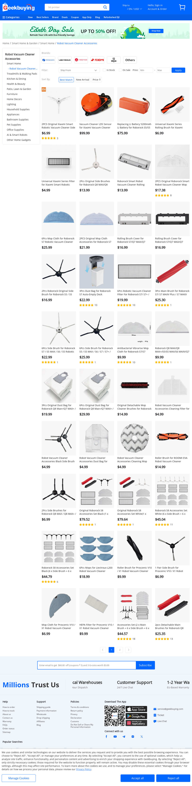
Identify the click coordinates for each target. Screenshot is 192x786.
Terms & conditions (80, 707)
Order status (8, 728)
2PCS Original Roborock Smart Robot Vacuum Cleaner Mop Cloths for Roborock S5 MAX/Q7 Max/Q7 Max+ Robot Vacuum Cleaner (172, 183)
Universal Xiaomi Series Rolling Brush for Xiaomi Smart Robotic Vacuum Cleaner (169, 125)
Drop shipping (43, 718)
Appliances (13, 114)
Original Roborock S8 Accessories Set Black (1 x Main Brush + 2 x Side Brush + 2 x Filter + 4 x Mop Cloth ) (96, 512)
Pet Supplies (14, 124)
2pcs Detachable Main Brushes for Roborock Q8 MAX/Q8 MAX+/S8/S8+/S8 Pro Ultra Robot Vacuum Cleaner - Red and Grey (172, 626)
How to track (8, 711)
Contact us (8, 718)
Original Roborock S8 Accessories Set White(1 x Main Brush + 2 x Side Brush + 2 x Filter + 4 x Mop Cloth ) (134, 512)
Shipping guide (44, 707)
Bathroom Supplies (18, 119)
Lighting (11, 104)
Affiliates (41, 721)
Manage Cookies (18, 778)
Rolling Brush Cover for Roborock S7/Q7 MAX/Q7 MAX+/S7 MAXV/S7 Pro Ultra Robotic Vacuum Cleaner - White (133, 240)
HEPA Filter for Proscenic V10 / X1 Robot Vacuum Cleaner (96, 626)
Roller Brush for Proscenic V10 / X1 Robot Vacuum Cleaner (134, 569)
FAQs (5, 725)
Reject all (173, 778)
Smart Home (47, 43)
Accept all (137, 778)
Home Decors (14, 99)
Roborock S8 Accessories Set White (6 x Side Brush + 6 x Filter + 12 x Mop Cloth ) (171, 512)
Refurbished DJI (112, 17)
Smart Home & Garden (25, 43)
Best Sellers (43, 17)
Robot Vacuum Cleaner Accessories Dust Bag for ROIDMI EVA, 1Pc (93, 459)
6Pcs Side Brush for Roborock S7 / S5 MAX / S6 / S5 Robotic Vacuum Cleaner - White (58, 350)
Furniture (12, 94)
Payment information (46, 711)
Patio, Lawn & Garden (19, 89)
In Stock (109, 70)
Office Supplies (15, 129)
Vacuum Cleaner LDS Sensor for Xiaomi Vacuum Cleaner (95, 125)
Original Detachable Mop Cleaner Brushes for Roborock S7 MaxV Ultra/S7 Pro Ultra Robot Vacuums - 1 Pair (134, 407)
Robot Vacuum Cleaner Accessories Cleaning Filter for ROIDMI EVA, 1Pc (172, 407)
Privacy (74, 714)
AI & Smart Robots (17, 134)
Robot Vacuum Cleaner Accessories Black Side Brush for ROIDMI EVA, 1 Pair (58, 459)
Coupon (75, 17)
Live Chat (160, 721)
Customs (75, 721)
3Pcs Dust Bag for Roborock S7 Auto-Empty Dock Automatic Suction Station (95, 292)
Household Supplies (18, 109)
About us (7, 714)
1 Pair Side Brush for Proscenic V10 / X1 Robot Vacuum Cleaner (169, 569)
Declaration (76, 718)
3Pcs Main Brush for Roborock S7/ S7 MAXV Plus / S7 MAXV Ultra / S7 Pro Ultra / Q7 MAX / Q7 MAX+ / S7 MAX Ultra (172, 292)
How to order (9, 707)
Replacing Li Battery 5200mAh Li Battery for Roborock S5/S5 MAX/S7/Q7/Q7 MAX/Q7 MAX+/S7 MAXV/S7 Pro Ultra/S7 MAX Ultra (134, 125)
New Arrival (82, 79)
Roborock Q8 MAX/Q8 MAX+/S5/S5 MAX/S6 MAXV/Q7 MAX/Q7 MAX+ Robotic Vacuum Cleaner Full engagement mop (172, 350)
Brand (55, 17)
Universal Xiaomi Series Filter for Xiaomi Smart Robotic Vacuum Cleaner (58, 183)
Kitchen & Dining (16, 78)
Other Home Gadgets (19, 140)
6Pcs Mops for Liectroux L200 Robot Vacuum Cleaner (95, 569)
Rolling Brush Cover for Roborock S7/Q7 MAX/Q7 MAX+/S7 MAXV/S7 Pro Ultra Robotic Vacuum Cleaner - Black (171, 240)
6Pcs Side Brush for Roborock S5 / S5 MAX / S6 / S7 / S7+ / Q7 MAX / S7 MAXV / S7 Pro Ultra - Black (96, 350)
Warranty (7, 721)
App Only (86, 17)
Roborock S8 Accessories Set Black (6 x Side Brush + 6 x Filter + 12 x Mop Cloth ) (58, 569)
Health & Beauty (16, 83)
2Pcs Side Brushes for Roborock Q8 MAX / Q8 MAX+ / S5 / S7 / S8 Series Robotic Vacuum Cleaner (59, 512)
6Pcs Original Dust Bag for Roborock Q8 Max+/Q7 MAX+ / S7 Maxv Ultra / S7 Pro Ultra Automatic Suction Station (96, 407)
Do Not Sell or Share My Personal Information (82, 725)
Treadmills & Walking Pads (22, 73)
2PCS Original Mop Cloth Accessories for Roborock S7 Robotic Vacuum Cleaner (95, 240)
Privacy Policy (83, 769)
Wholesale (41, 714)
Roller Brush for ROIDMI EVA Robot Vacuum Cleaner (171, 459)
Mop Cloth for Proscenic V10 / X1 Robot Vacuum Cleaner (58, 626)
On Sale (124, 70)
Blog (97, 17)
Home (6, 43)
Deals (65, 17)
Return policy (77, 711)
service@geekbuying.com (168, 709)
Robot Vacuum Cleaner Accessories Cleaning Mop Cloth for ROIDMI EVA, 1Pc (132, 459)
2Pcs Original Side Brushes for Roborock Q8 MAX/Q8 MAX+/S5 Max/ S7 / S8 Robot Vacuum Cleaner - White (95, 183)
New (30, 17)
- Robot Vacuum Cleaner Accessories (22, 68)
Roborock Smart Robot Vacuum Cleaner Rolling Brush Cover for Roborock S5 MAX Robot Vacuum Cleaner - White (134, 183)
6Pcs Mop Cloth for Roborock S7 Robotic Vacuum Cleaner (58, 240)
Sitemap (6, 732)
